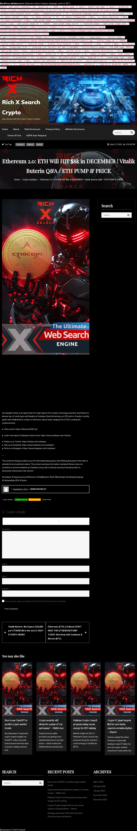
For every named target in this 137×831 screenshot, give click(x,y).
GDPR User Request (36, 135)
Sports (30, 144)
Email (4, 576)
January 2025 (99, 790)
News (39, 144)
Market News (46, 500)
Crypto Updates (8, 500)
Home (5, 129)
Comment (6, 529)
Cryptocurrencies (21, 500)
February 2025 (99, 786)
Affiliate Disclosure (75, 129)
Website (5, 589)
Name (5, 564)
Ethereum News (34, 500)
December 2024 (100, 795)
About (16, 129)
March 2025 (98, 781)
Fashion (20, 144)
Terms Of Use (14, 135)
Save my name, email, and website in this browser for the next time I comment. (35, 601)
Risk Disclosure (32, 129)
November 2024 (100, 799)
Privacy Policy (53, 129)
